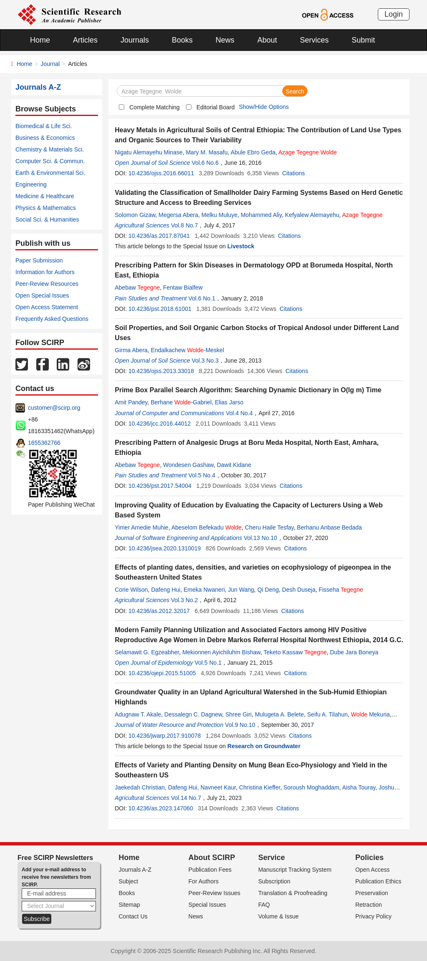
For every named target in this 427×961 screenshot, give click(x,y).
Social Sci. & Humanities (47, 219)
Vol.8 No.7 (184, 225)
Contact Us (133, 916)
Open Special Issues (42, 295)
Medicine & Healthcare (44, 196)
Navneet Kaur (218, 787)
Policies (369, 857)
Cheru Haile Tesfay (269, 527)
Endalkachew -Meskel (187, 350)
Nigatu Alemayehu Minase (149, 152)
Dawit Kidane (234, 465)
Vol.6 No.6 (205, 162)
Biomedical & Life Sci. (43, 126)
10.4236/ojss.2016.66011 (161, 173)
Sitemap (129, 904)
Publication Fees (210, 869)
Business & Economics (45, 137)
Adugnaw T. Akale (138, 714)
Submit (363, 40)
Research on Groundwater (263, 746)
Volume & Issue (278, 916)
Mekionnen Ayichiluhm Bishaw (221, 652)
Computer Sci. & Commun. (50, 161)
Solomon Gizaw (135, 215)
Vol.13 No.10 (260, 538)
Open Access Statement (46, 307)
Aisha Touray (359, 787)
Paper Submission (39, 260)
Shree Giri (238, 714)
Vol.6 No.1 (202, 298)
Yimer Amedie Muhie (141, 527)
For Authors (203, 881)
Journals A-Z (135, 869)
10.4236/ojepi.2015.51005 (162, 673)
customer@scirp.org (54, 407)
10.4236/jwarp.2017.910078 (164, 735)
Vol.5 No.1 (208, 662)
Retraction (368, 904)
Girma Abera (131, 350)
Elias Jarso (229, 402)
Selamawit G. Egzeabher (147, 652)
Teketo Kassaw (295, 652)
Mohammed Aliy (261, 215)
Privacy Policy (373, 916)
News (225, 40)
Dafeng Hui (165, 589)
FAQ (264, 904)
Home (40, 40)
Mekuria (370, 714)
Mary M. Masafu (207, 152)
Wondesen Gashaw (188, 465)
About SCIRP (211, 857)
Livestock (240, 246)
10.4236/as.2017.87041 (159, 235)
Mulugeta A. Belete (279, 714)
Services (314, 40)
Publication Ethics (378, 881)
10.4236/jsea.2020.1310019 (164, 548)
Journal (50, 64)
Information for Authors (45, 272)
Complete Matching (154, 107)
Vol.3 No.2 (184, 600)
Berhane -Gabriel (181, 402)
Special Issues (207, 904)
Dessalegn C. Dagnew (193, 714)
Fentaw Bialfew (183, 287)
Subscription (274, 881)
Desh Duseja (298, 589)
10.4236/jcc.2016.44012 (159, 423)
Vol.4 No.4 (239, 413)
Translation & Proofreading (292, 893)
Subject (128, 881)
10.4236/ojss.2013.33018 (161, 371)
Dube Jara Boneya (354, 652)
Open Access (372, 869)
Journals (135, 40)
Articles (85, 40)
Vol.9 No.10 (240, 724)
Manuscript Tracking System (295, 869)
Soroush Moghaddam (311, 787)
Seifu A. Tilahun (327, 714)
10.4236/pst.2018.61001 (159, 308)
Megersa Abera (178, 215)
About (267, 40)
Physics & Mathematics (45, 207)
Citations (293, 173)
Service (271, 857)
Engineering (31, 184)
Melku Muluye (219, 215)
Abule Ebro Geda (253, 152)
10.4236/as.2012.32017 (159, 611)
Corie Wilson (131, 589)
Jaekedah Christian (140, 787)
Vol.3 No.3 (205, 360)
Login (393, 14)
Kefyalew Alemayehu (312, 215)
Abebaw (137, 287)
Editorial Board (215, 107)
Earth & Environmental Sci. (50, 172)
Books (182, 40)
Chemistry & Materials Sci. (49, 149)
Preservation (371, 893)
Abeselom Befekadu (206, 527)
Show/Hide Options (264, 106)
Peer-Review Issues (214, 893)
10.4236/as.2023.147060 (160, 808)
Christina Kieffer (259, 787)
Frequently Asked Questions (51, 318)
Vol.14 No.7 (186, 798)
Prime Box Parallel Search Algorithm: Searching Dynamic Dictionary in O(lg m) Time (248, 389)
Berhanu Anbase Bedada (329, 527)
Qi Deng (268, 589)
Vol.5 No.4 (202, 475)
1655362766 (44, 442)
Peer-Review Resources (46, 283)
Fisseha (341, 589)
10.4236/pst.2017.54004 (159, 485)
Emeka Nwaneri (204, 589)
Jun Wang (241, 589)
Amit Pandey (131, 402)
